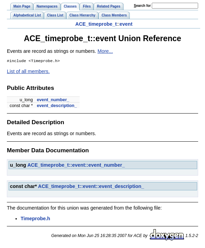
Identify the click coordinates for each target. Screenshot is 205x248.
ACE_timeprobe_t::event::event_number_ (76, 165)
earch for (142, 6)
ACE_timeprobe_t (96, 24)
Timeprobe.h (35, 219)
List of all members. (28, 72)
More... (105, 51)
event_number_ (53, 100)
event (126, 24)
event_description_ (57, 106)
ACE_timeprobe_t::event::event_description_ (91, 187)
